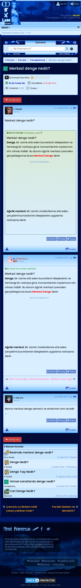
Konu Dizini (34, 561)
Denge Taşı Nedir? (22, 472)
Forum (9, 60)
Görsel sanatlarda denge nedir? (32, 481)
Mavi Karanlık (21, 539)
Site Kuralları (49, 561)
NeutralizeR (64, 573)
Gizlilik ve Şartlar (67, 561)
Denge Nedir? (19, 462)
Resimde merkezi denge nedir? (31, 453)
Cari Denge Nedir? (22, 491)
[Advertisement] (39, 183)
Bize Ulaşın (59, 564)
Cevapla (71, 249)
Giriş (75, 4)
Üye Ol (61, 4)
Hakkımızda (45, 564)
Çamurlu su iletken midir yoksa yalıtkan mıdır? (21, 509)
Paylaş (61, 239)
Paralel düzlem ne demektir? (63, 509)
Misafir (76, 15)
